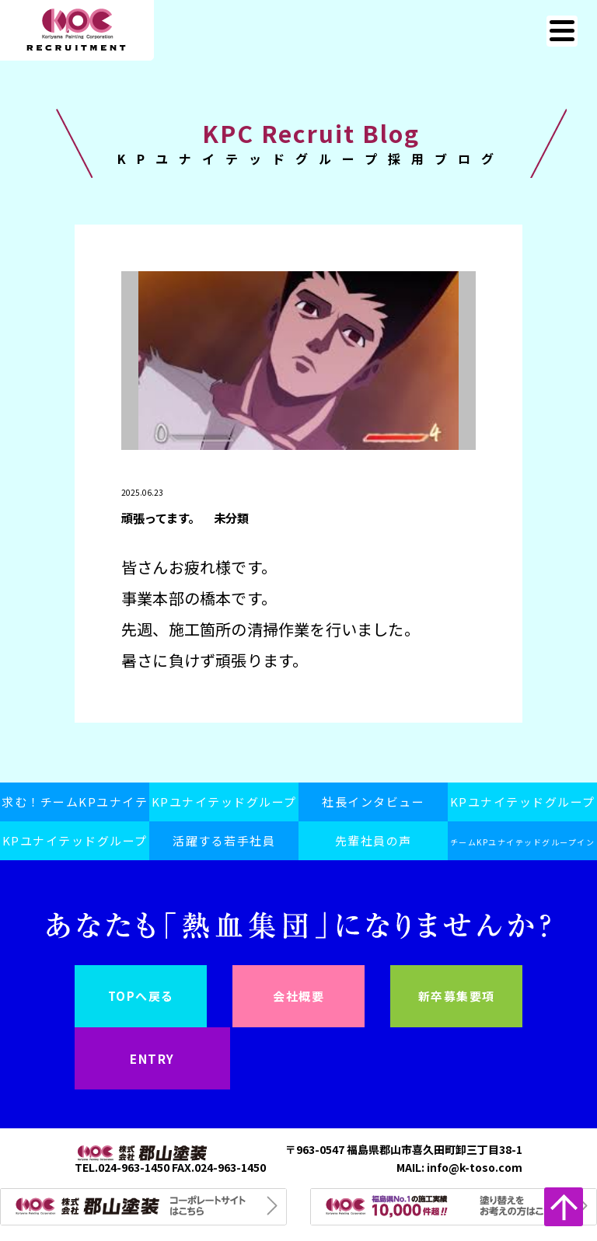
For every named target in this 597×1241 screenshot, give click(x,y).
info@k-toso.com (474, 1167)
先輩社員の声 (373, 840)
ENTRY (152, 1058)
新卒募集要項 (456, 996)
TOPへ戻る (141, 996)
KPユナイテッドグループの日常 (522, 807)
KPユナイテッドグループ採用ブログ (75, 846)
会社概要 (298, 996)
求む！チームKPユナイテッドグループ (75, 807)
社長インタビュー (373, 801)
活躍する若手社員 (224, 840)
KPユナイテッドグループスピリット (224, 807)
